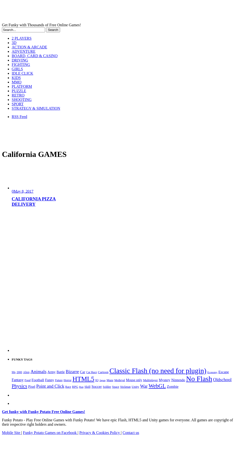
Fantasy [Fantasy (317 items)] (18, 380)
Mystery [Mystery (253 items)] (164, 380)
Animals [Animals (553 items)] (38, 371)
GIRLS (17, 69)
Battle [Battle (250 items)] (60, 372)
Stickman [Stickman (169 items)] (125, 386)
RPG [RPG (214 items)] (75, 386)
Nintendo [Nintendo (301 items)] (178, 380)
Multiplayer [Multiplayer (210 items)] (150, 380)
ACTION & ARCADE (29, 47)
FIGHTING (21, 65)
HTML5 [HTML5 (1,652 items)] (83, 379)
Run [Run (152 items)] (81, 387)
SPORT (18, 104)
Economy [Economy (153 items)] (212, 372)
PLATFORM (22, 86)
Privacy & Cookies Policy (100, 433)
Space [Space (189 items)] (115, 386)
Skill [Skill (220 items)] (87, 386)
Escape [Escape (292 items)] (223, 372)
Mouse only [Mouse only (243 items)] (134, 380)
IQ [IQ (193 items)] (97, 380)
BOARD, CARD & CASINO (34, 56)
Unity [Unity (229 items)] (135, 386)
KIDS (16, 78)
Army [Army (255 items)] (51, 372)
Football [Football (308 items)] (38, 380)
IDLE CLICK (22, 73)
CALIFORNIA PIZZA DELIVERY (34, 201)
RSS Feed (19, 117)
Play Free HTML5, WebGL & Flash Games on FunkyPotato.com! (84, 12)
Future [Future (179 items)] (59, 380)
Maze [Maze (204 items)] (110, 380)
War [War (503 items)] (144, 386)
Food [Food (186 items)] (28, 380)
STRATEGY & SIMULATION (36, 108)
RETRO (18, 95)
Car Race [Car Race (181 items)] (91, 372)
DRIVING (20, 60)
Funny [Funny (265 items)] (49, 380)
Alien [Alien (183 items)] (26, 372)
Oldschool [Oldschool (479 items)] (222, 379)
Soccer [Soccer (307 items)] (97, 386)
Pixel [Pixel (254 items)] (31, 386)
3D (14, 43)
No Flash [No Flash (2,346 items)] (199, 379)
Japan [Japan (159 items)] (103, 380)
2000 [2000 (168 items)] (19, 372)
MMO (16, 82)
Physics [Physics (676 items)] (19, 386)
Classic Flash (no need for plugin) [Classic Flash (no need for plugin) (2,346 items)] (158, 371)
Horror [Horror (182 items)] (67, 380)
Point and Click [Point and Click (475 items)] (50, 386)
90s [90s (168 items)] (14, 372)
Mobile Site (11, 433)
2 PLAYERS (22, 38)
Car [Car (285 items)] (82, 372)
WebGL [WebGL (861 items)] (157, 386)
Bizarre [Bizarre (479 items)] (72, 371)
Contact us (131, 433)
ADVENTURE (24, 51)
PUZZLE (19, 91)
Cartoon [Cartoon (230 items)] (103, 372)
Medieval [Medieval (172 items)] (119, 380)
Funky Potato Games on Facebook (50, 433)
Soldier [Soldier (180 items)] (107, 386)
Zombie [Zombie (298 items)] (172, 386)
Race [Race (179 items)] (68, 386)
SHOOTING (22, 100)
